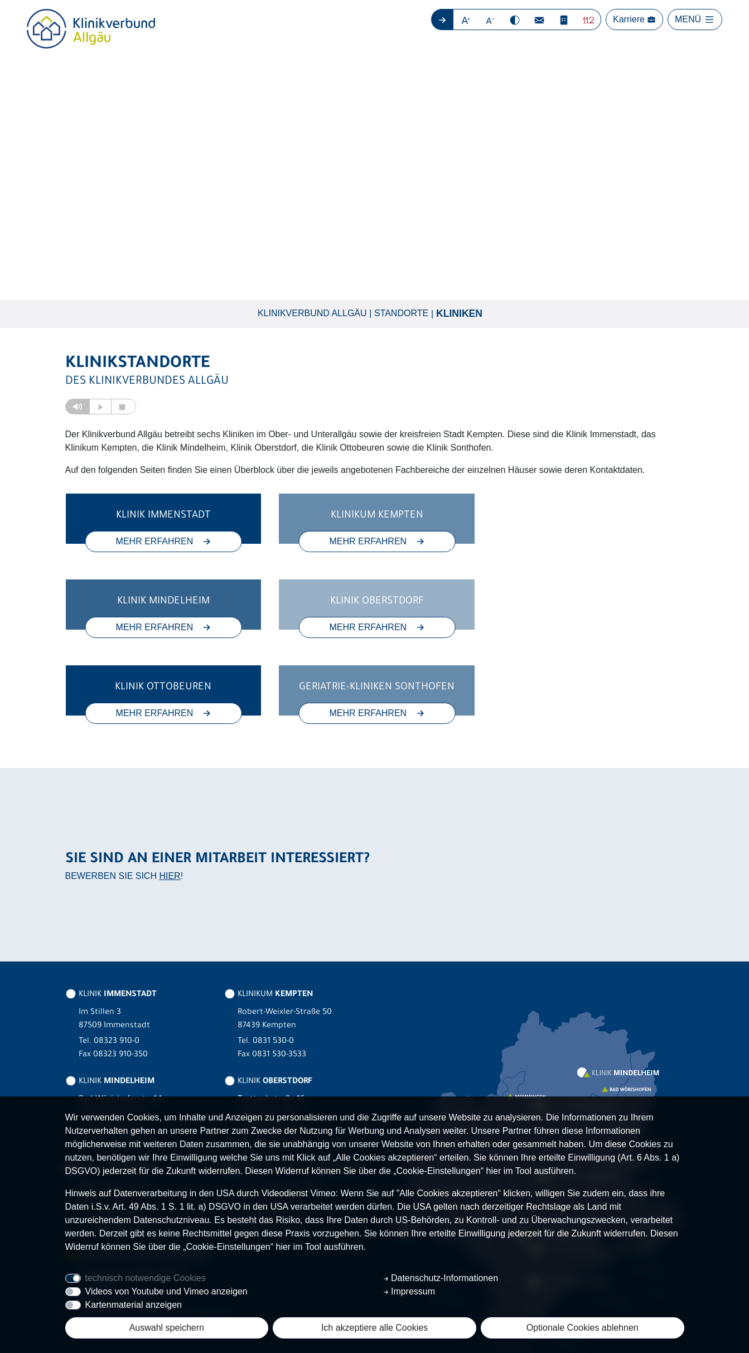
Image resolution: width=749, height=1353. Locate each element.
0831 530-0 (273, 955)
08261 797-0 (116, 1042)
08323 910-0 (116, 955)
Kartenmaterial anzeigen (133, 1304)
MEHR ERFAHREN (162, 541)
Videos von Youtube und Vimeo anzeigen (166, 1291)
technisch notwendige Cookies (145, 1278)
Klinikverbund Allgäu (312, 313)
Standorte (401, 313)
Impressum (409, 1291)
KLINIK (111, 909)
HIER (169, 790)
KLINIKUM (268, 909)
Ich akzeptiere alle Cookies (374, 1327)
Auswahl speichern (166, 1327)
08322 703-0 (276, 1042)
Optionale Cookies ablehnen (582, 1327)
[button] (466, 19)
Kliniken (459, 313)
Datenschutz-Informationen (441, 1278)
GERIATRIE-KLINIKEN (292, 1083)
